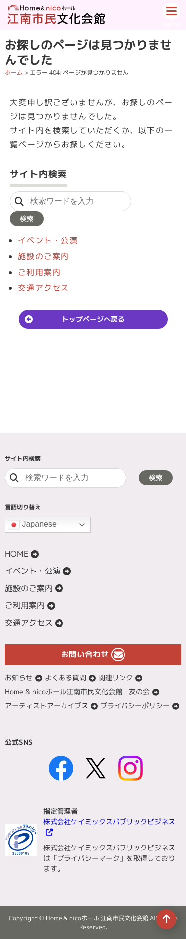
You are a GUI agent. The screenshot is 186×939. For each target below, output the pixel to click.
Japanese (32, 525)
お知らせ (19, 677)
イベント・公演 (48, 240)
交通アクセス (43, 287)
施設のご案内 (43, 256)
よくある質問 (65, 677)
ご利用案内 (39, 272)
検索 (27, 218)
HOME (16, 553)
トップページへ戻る (93, 319)
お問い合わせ (85, 654)
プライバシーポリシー (135, 705)
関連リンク (115, 677)
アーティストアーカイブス (46, 705)
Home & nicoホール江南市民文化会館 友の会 (77, 691)
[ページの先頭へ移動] (166, 919)
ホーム (14, 72)
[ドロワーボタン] (171, 15)
